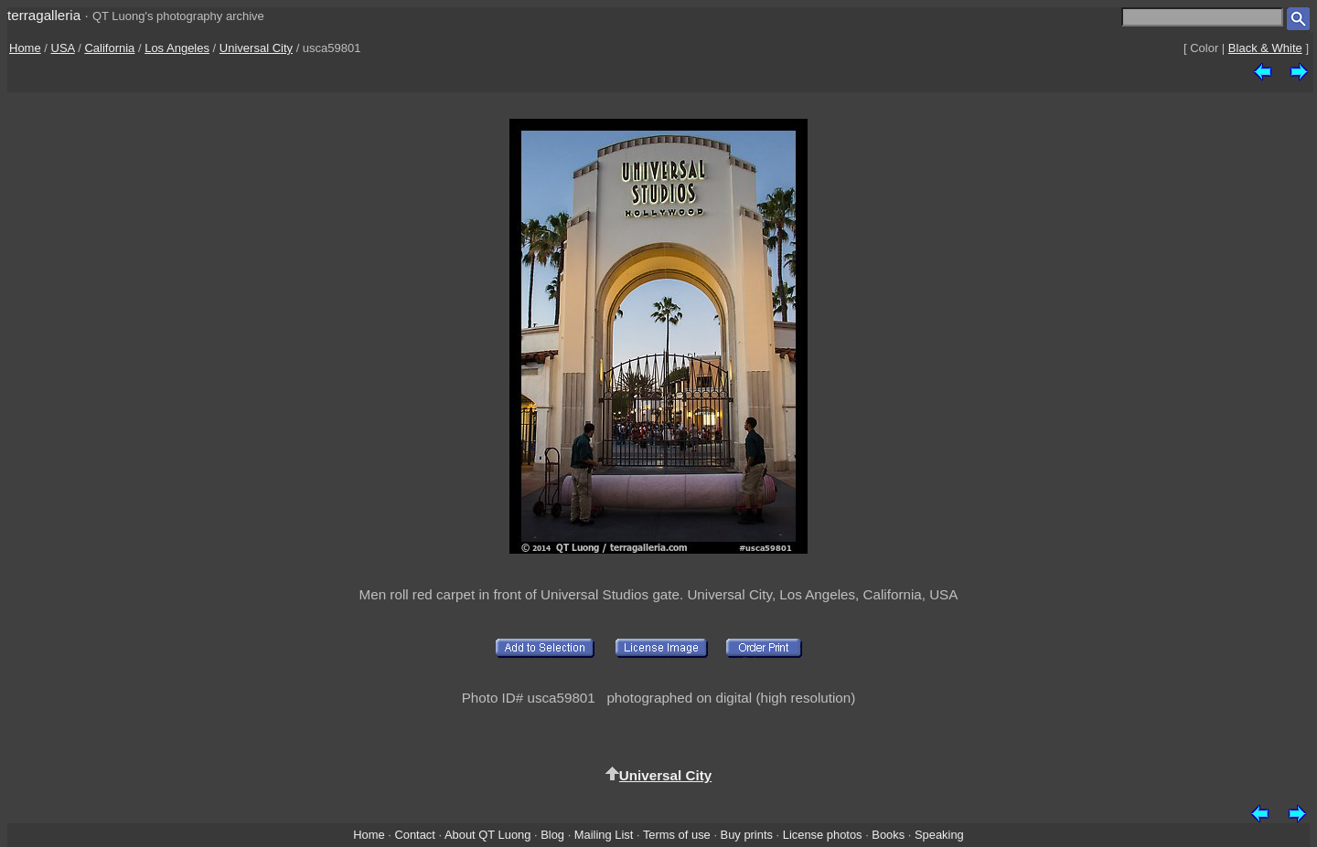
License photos (822, 835)
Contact (414, 835)
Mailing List (604, 835)
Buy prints (747, 835)
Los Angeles (177, 48)
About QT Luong (487, 835)
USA (63, 48)
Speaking (939, 835)
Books (888, 835)
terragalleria (43, 15)
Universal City (256, 48)
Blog (552, 835)
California (109, 48)
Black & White (1265, 48)
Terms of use (677, 835)
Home (25, 48)
